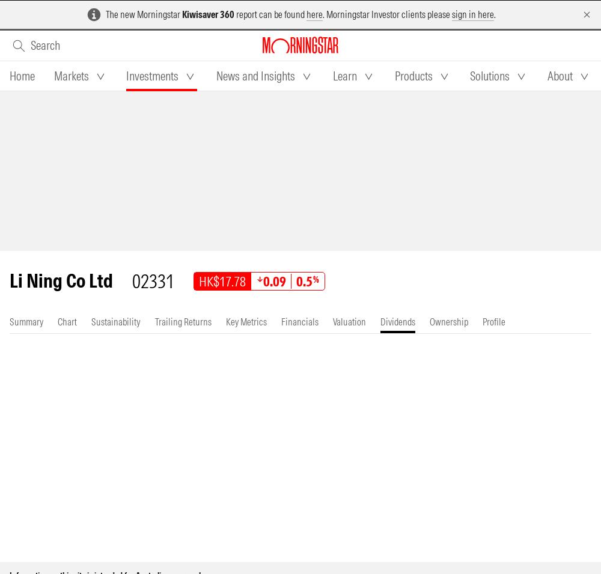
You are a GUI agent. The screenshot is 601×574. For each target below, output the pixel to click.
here (315, 14)
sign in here (473, 14)
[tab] (22, 76)
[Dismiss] (586, 14)
